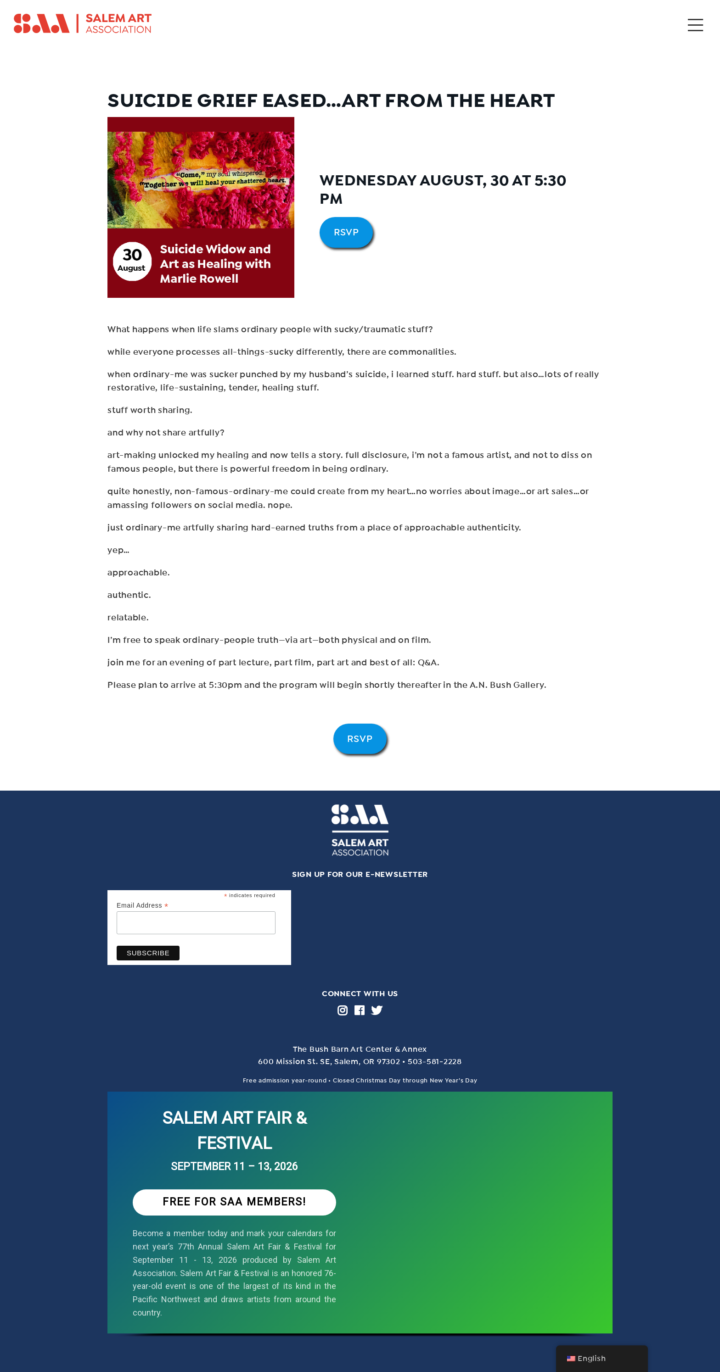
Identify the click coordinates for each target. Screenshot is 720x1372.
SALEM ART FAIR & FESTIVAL (235, 1131)
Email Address (143, 905)
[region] (360, 1224)
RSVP (346, 232)
